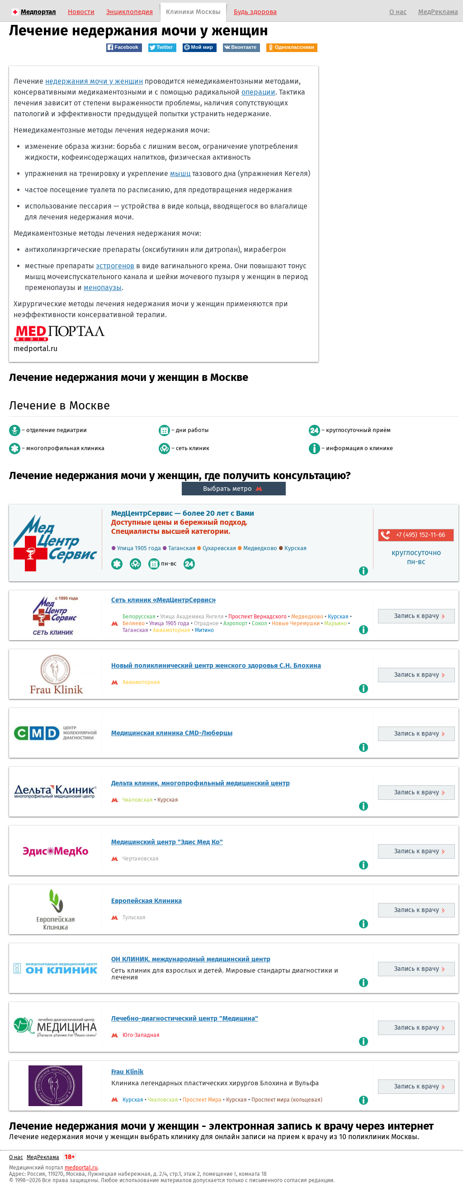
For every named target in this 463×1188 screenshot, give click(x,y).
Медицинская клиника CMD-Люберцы (171, 733)
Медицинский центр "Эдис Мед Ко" (167, 842)
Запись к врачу (416, 616)
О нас (397, 12)
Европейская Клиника (146, 901)
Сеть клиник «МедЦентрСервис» (163, 600)
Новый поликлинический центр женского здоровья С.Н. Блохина (216, 665)
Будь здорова (255, 12)
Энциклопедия (129, 12)
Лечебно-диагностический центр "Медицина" (184, 1018)
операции (258, 92)
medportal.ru (81, 1167)
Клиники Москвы (193, 12)
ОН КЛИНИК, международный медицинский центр (190, 959)
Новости (81, 12)
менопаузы (103, 287)
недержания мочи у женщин (94, 81)
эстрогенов (115, 265)
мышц (180, 173)
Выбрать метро (234, 489)
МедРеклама (438, 12)
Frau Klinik (127, 1072)
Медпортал (38, 12)
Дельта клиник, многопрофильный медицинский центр (200, 783)
